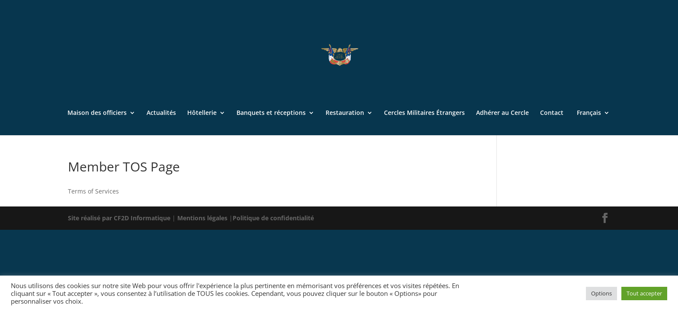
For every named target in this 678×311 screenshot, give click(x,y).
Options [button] (601, 293)
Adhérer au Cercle (502, 113)
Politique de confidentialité (273, 218)
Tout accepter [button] (644, 293)
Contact (551, 113)
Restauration (345, 113)
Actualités (161, 113)
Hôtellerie (202, 113)
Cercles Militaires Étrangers (424, 113)
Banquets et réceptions (271, 113)
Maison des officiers (97, 113)
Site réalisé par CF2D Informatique (120, 218)
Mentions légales (203, 218)
